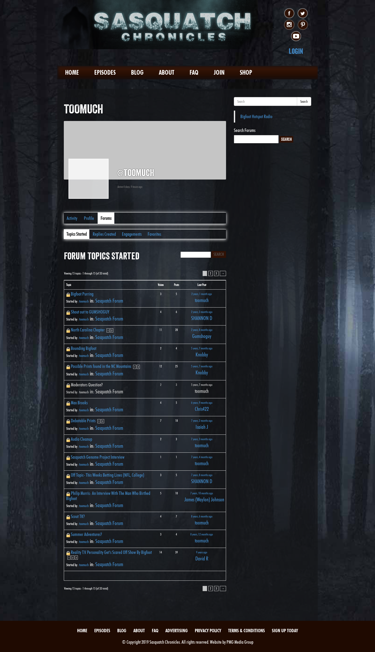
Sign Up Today (285, 630)
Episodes (105, 72)
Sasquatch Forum (109, 301)
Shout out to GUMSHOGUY (90, 312)
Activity (72, 218)
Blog (137, 72)
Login (296, 51)
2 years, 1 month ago (201, 294)
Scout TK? (78, 516)
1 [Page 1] (108, 330)
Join (219, 72)
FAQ (194, 72)
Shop (246, 72)
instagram (289, 25)
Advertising (176, 630)
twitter (302, 13)
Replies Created (104, 234)
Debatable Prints (83, 420)
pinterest (302, 25)
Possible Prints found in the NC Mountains (101, 366)
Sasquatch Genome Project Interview (97, 457)
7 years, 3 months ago (202, 439)
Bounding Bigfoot (83, 348)
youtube (296, 36)
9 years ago (201, 552)
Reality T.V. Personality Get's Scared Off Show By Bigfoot (111, 552)
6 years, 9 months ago (202, 403)
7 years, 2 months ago (202, 421)
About (166, 72)
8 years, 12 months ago (201, 534)
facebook (289, 13)
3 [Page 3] (216, 273)
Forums (106, 218)
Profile (89, 218)
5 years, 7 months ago (202, 348)
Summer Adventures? (86, 534)
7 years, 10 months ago (201, 493)
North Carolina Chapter (88, 330)
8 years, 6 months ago (202, 516)
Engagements (132, 234)
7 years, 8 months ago (202, 475)
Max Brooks (79, 402)
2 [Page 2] (210, 273)
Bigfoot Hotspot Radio (256, 116)
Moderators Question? (87, 384)
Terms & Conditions (246, 630)
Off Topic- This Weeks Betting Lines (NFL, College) (107, 475)
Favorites (154, 234)
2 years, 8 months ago (202, 330)
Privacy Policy (208, 630)
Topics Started (76, 234)
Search (304, 101)
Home (72, 72)
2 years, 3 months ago (202, 312)
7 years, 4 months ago (202, 457)
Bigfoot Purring (82, 294)
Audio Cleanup (81, 439)
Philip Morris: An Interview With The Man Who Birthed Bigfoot (108, 495)
